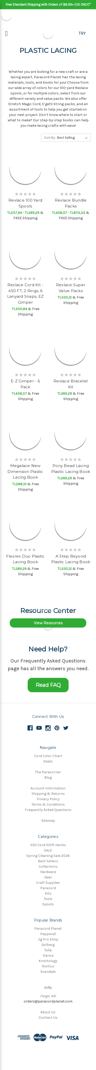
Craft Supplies (48, 882)
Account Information (48, 788)
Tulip (48, 950)
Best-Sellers (48, 861)
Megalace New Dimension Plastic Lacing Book (25, 471)
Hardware (48, 872)
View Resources (48, 623)
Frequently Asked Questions (48, 810)
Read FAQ (48, 685)
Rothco (48, 966)
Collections (48, 866)
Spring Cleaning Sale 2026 (48, 856)
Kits (48, 893)
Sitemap (48, 820)
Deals (48, 761)
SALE (48, 850)
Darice (48, 955)
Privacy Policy (48, 799)
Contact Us (48, 1017)
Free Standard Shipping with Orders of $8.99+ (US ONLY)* (48, 4)
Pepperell (48, 934)
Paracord (48, 888)
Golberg (48, 945)
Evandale (48, 971)
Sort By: (50, 138)
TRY (82, 33)
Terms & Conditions (48, 804)
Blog (48, 777)
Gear (48, 877)
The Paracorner (48, 772)
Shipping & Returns (48, 793)
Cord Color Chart (48, 756)
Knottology (48, 961)
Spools (48, 904)
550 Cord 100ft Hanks (48, 845)
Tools (48, 899)
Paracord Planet (48, 928)
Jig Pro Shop (48, 939)
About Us (48, 1012)
